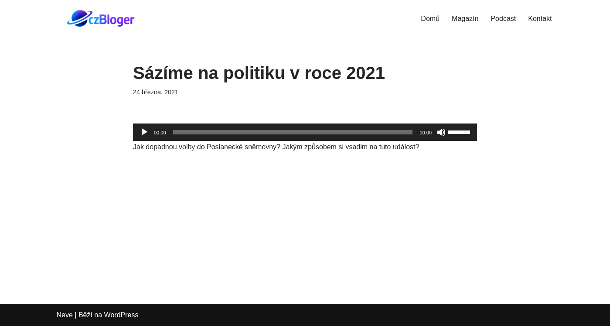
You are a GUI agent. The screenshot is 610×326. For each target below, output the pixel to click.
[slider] (293, 132)
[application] (305, 132)
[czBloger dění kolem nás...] (102, 18)
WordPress (121, 315)
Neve (65, 315)
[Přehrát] (144, 132)
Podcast (503, 18)
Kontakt (540, 18)
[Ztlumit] (441, 132)
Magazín (465, 18)
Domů (430, 18)
